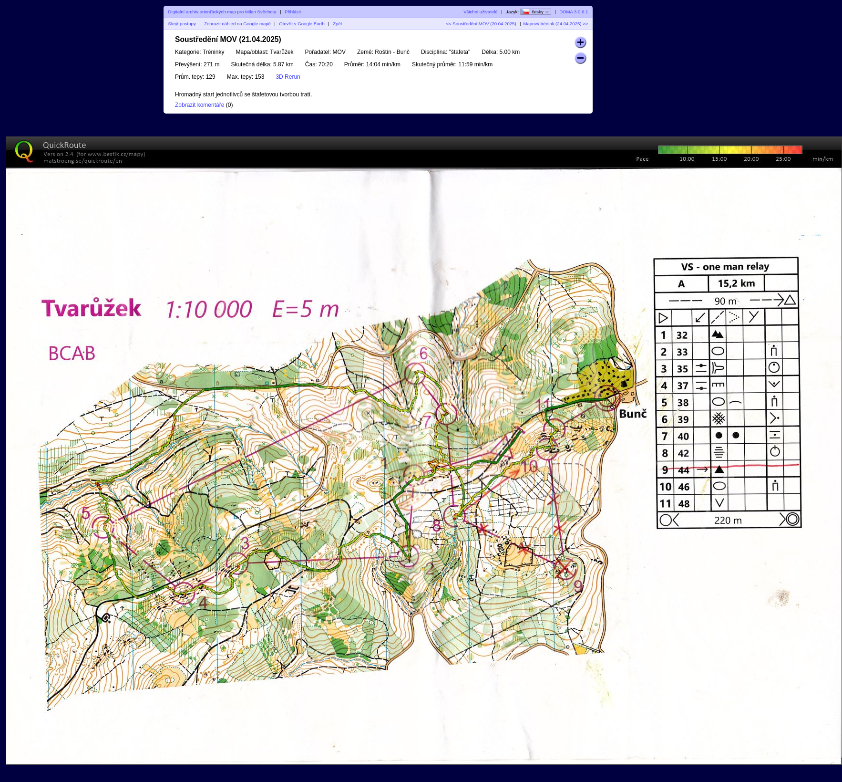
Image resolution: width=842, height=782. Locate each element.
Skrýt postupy (182, 23)
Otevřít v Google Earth (301, 23)
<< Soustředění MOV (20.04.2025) (481, 23)
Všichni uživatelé (480, 11)
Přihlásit (293, 11)
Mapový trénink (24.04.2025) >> (555, 23)
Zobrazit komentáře (199, 105)
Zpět (337, 23)
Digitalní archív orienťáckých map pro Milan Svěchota (222, 11)
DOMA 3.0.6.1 (573, 11)
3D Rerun (288, 76)
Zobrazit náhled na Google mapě (237, 23)
